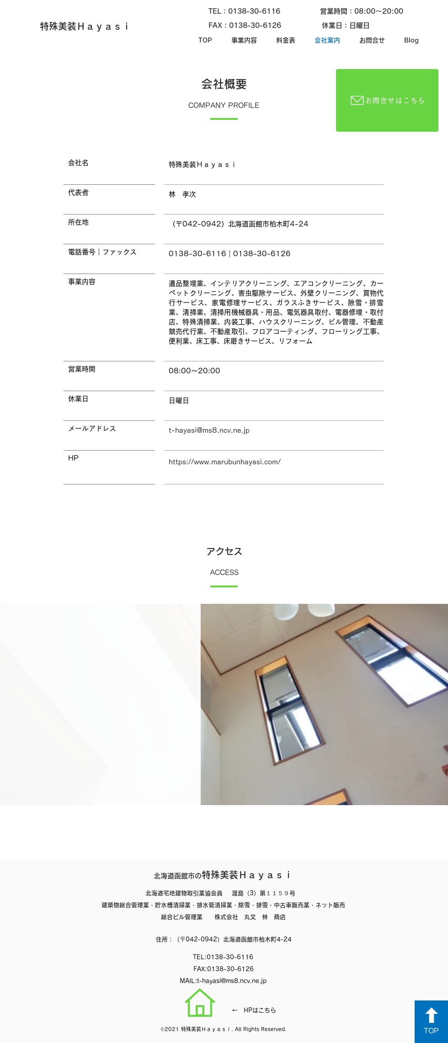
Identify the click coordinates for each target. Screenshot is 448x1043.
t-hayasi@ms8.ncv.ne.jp (209, 430)
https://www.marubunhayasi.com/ (225, 461)
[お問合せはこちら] (387, 100)
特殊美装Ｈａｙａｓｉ (223, 874)
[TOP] (431, 1021)
